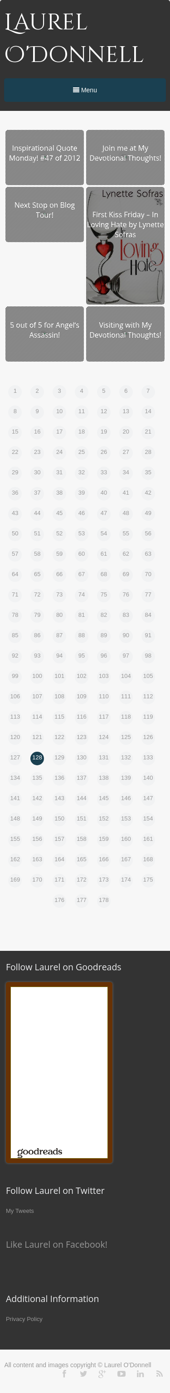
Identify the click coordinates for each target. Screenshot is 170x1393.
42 (148, 492)
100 (37, 676)
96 (104, 655)
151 (82, 818)
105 (148, 676)
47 (104, 513)
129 (59, 757)
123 (82, 737)
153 (126, 818)
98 (148, 655)
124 (104, 737)
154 (148, 818)
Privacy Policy (24, 1319)
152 (104, 818)
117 (104, 716)
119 (148, 716)
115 (59, 716)
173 (104, 879)
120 (15, 737)
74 (81, 594)
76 (126, 594)
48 (126, 513)
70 (148, 574)
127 (15, 757)
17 (59, 431)
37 (37, 492)
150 (59, 818)
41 (126, 492)
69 (126, 574)
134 (15, 777)
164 (59, 859)
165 (82, 859)
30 (37, 472)
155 (15, 838)
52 (59, 533)
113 (15, 716)
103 (104, 676)
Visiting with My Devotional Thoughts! (125, 330)
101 (59, 676)
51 (37, 533)
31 (59, 472)
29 (15, 472)
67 (81, 574)
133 (148, 757)
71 (15, 594)
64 (15, 574)
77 (148, 594)
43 (15, 513)
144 (82, 798)
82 (104, 614)
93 (37, 655)
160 (126, 838)
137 (82, 777)
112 (148, 696)
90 (126, 635)
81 (81, 614)
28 (148, 451)
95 (81, 655)
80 (59, 614)
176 (59, 900)
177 (82, 900)
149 (37, 818)
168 (148, 859)
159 (104, 838)
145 (104, 798)
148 (15, 818)
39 (81, 492)
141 (15, 798)
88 (81, 635)
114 (37, 716)
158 (82, 838)
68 (104, 574)
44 (37, 513)
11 (81, 411)
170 (37, 879)
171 (59, 879)
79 (37, 614)
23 (37, 451)
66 (59, 574)
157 (59, 838)
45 (59, 513)
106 (15, 696)
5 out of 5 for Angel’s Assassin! (44, 330)
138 (104, 777)
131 (104, 757)
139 (126, 777)
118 (126, 716)
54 (104, 533)
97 (126, 655)
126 (148, 737)
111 (126, 696)
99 (15, 676)
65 (37, 574)
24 (59, 451)
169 (15, 879)
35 (148, 472)
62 (126, 553)
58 (37, 553)
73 (59, 594)
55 (126, 533)
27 (126, 451)
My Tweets (20, 1210)
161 (148, 838)
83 (126, 614)
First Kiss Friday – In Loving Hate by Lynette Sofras (125, 224)
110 (104, 696)
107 (37, 696)
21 (148, 431)
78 (15, 614)
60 (81, 553)
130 (82, 757)
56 (148, 533)
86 (37, 635)
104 (126, 676)
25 (81, 451)
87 (59, 635)
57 (15, 553)
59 (59, 553)
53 (81, 533)
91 (148, 635)
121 (37, 737)
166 (104, 859)
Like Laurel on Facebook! (56, 1244)
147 (148, 798)
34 (126, 472)
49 (148, 513)
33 (104, 472)
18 (81, 431)
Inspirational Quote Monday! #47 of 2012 (44, 153)
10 (59, 411)
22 (15, 451)
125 (126, 737)
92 (15, 655)
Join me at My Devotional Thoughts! (125, 153)
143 (59, 798)
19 (104, 431)
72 (37, 594)
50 (15, 533)
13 (126, 411)
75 (104, 594)
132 (126, 757)
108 (59, 696)
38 (59, 492)
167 (126, 859)
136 (59, 777)
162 (15, 859)
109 (82, 696)
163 (37, 859)
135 (37, 777)
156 (37, 838)
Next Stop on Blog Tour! (45, 210)
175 (148, 879)
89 (104, 635)
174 (126, 879)
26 (104, 451)
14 (148, 411)
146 (126, 798)
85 (15, 635)
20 (126, 431)
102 (82, 676)
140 (148, 777)
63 (148, 553)
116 (82, 716)
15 (15, 431)
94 (59, 655)
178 (104, 900)
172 (82, 879)
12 (104, 411)
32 (81, 472)
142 (37, 798)
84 (148, 614)
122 (59, 737)
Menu (85, 90)
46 (81, 513)
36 (15, 492)
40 (104, 492)
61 (104, 553)
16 (37, 431)
